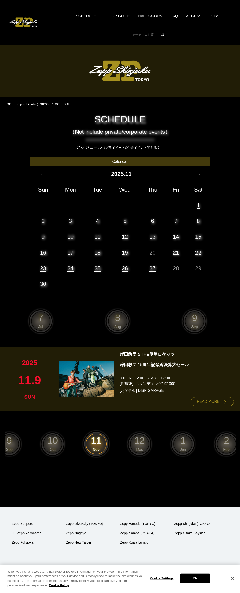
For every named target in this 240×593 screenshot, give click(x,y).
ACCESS (194, 16)
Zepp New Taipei (78, 542)
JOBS (215, 16)
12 (125, 236)
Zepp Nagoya (76, 533)
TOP (8, 104)
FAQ (174, 16)
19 (125, 252)
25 (97, 268)
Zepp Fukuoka (22, 542)
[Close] (232, 580)
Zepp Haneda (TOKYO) (137, 523)
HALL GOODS (150, 16)
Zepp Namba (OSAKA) (137, 533)
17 (70, 252)
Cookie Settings (161, 580)
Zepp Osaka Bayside (190, 533)
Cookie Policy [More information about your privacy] (59, 587)
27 (152, 268)
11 (97, 236)
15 (198, 236)
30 (43, 284)
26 (125, 268)
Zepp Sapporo (22, 523)
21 (176, 252)
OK (195, 580)
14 (176, 236)
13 (152, 236)
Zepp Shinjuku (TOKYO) (33, 104)
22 (198, 252)
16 (43, 252)
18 (97, 252)
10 (70, 236)
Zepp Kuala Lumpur (135, 542)
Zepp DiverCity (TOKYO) (84, 523)
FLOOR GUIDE (117, 16)
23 (43, 268)
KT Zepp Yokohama (26, 533)
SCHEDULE (85, 16)
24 (70, 268)
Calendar (120, 161)
